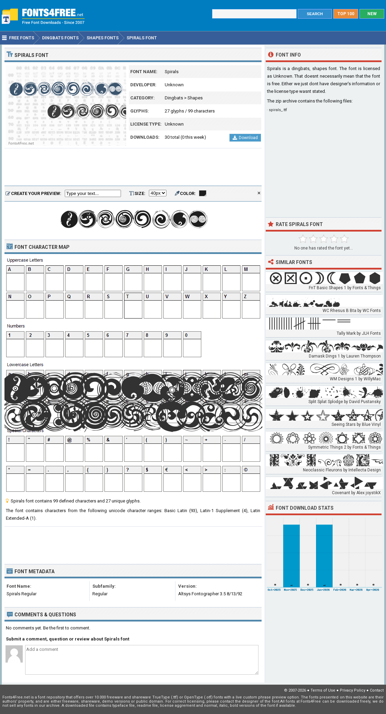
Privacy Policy (352, 690)
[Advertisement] (133, 167)
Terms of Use (323, 690)
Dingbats (174, 97)
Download (245, 137)
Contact (377, 690)
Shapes (195, 97)
